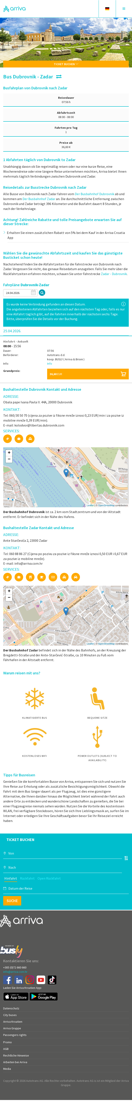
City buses (10, 1015)
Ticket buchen (66, 64)
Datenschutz (11, 1008)
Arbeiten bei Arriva (15, 1062)
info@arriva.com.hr (15, 972)
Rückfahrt (27, 878)
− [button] (9, 459)
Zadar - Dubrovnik (114, 274)
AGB (6, 1049)
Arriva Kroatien (12, 1022)
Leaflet (90, 505)
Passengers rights (15, 1035)
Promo (7, 1042)
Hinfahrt (10, 878)
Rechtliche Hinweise (16, 1055)
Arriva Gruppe (12, 1028)
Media (7, 1069)
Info (49, 363)
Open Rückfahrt (49, 878)
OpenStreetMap (106, 505)
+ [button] (9, 453)
